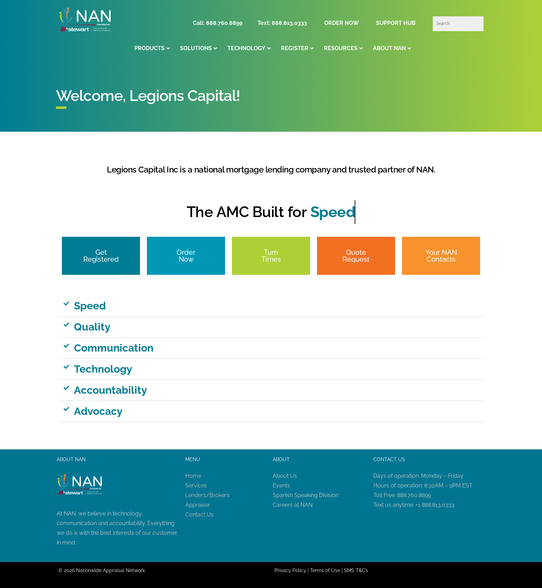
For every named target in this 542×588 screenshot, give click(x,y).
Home (193, 476)
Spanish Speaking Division (305, 495)
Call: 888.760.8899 (219, 23)
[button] (271, 306)
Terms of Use (325, 570)
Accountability (110, 390)
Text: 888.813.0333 (282, 23)
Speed (90, 306)
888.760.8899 (414, 495)
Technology (103, 369)
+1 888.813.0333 (435, 505)
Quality (92, 327)
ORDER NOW (341, 23)
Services (196, 485)
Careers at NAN (292, 505)
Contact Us (199, 514)
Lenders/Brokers (207, 495)
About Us (285, 476)
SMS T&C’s (356, 570)
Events (281, 485)
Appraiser (197, 505)
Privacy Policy (290, 570)
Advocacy (98, 411)
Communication (113, 348)
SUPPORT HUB (395, 23)
